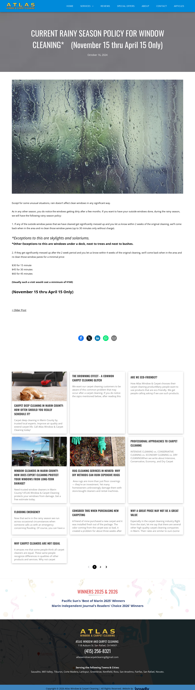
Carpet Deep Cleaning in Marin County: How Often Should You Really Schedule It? (39, 409)
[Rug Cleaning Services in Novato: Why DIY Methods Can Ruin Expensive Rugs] (97, 451)
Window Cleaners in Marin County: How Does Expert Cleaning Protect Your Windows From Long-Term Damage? (36, 477)
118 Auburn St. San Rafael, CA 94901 (97, 645)
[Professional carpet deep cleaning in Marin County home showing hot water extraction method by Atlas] (39, 386)
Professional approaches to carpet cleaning (154, 443)
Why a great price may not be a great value (154, 513)
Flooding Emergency (27, 512)
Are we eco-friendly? (144, 377)
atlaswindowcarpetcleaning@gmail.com (97, 657)
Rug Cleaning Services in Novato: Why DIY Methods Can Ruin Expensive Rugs (96, 473)
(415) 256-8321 (97, 650)
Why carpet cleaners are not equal (37, 543)
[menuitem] (71, 6)
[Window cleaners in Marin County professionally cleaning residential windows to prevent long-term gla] (39, 451)
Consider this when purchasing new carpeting (95, 513)
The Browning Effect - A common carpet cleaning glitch (93, 378)
